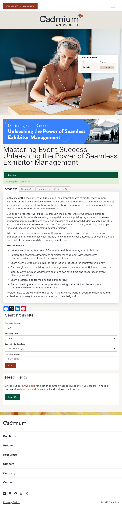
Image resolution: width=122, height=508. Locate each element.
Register (11, 175)
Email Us (12, 397)
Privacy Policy (11, 502)
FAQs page (28, 385)
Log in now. (25, 182)
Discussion (44, 189)
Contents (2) (61, 189)
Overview (11, 188)
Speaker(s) (27, 189)
